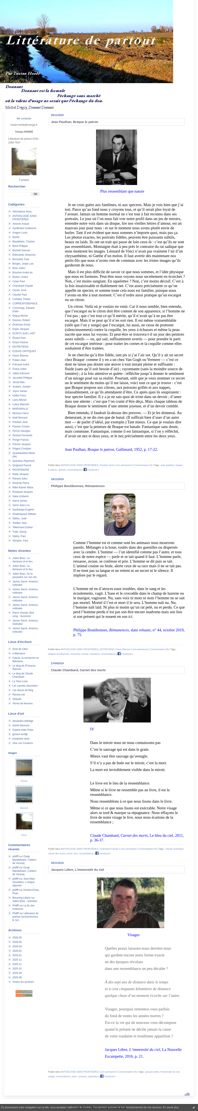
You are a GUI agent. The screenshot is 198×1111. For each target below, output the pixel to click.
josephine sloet (20, 738)
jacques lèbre (152, 1072)
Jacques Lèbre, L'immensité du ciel (77, 869)
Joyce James (19, 391)
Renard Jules (19, 478)
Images (12, 753)
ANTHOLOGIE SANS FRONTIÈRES (79, 465)
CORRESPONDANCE (24, 303)
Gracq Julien (19, 368)
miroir (69, 853)
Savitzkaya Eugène (23, 509)
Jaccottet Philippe (22, 377)
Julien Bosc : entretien (24, 901)
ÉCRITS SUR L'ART (23, 333)
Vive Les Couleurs (22, 743)
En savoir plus (171, 1107)
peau (74, 1076)
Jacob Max (18, 382)
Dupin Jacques (20, 329)
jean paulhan (167, 465)
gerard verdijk (20, 734)
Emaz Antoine (20, 342)
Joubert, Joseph (21, 386)
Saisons (24, 808)
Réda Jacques (20, 474)
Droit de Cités (20, 649)
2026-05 (17, 937)
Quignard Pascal (21, 465)
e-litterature (18, 653)
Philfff (15, 905)
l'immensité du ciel (170, 1072)
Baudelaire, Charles (23, 241)
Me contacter (24, 118)
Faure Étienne (20, 355)
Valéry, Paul (19, 536)
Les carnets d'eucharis (25, 685)
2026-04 (17, 942)
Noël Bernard (19, 417)
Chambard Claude (22, 285)
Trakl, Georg (19, 531)
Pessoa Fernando (22, 435)
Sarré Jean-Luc (21, 505)
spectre (62, 469)
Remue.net (18, 694)
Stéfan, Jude (19, 518)
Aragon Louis (19, 232)
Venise (23, 781)
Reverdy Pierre (20, 483)
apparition (93, 1076)
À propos (24, 179)
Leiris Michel (19, 399)
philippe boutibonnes (58, 654)
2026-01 (17, 955)
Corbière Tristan (21, 299)
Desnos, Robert (21, 320)
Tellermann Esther (22, 527)
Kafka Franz (19, 395)
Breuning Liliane (21, 897)
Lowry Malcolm (20, 404)
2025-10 (17, 968)
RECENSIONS (20, 469)
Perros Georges (21, 430)
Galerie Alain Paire (22, 729)
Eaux (24, 835)
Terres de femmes (22, 703)
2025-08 (17, 977)
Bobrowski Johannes (24, 254)
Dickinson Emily (21, 324)
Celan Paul (18, 281)
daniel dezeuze (20, 725)
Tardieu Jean (19, 522)
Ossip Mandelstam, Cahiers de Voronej (24, 860)
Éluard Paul (18, 337)
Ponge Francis (20, 439)
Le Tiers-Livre (20, 681)
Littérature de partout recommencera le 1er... (25, 917)
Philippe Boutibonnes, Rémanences (78, 486)
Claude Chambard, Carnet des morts (78, 670)
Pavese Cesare (21, 426)
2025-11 (17, 964)
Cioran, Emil (19, 290)
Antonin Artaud (20, 223)
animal (84, 654)
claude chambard (174, 849)
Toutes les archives (23, 981)
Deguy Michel (20, 315)
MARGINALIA (20, 408)
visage (51, 1076)
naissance (95, 654)
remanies (75, 654)
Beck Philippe (20, 245)
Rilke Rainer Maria (22, 487)
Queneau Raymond (23, 460)
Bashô (16, 237)
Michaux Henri (20, 413)
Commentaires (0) (143, 465)
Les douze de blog (22, 690)
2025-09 (17, 973)
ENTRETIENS (20, 346)
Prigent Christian (21, 448)
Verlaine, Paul (20, 540)
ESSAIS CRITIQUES (24, 351)
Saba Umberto (20, 496)
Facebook (91, 469)
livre (76, 853)
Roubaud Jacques (22, 491)
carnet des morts (56, 853)
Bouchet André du (22, 272)
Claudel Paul (19, 294)
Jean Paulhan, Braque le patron (74, 122)
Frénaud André (20, 364)
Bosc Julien (18, 268)
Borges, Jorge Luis (22, 263)
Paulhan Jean (20, 422)
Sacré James (19, 500)
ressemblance (74, 469)
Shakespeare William (24, 514)
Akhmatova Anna (22, 211)
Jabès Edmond (20, 373)
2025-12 (17, 959)
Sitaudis (16, 699)
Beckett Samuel (21, 250)
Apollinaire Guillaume (24, 228)
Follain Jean (19, 360)
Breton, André (20, 276)
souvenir (82, 1076)
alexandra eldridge (22, 721)
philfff (15, 856)
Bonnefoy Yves (20, 259)
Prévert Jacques (21, 444)
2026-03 (17, 946)
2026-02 (17, 950)
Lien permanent (124, 465)
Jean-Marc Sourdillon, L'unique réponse (23, 882)
